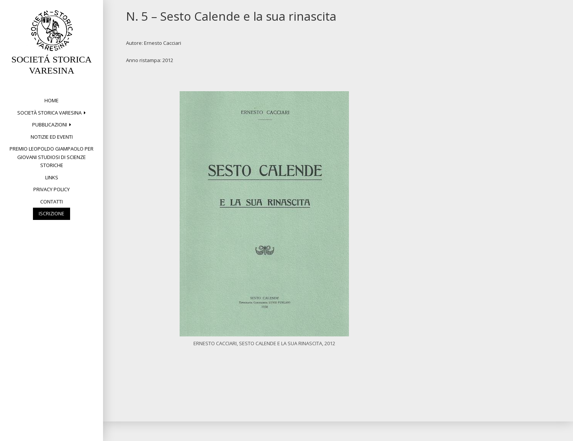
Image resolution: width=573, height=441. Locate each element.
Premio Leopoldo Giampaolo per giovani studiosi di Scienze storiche (51, 157)
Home (51, 100)
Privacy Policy (51, 189)
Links (51, 177)
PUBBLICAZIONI (49, 124)
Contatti (51, 201)
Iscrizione (51, 213)
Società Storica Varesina (49, 112)
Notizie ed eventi (52, 136)
